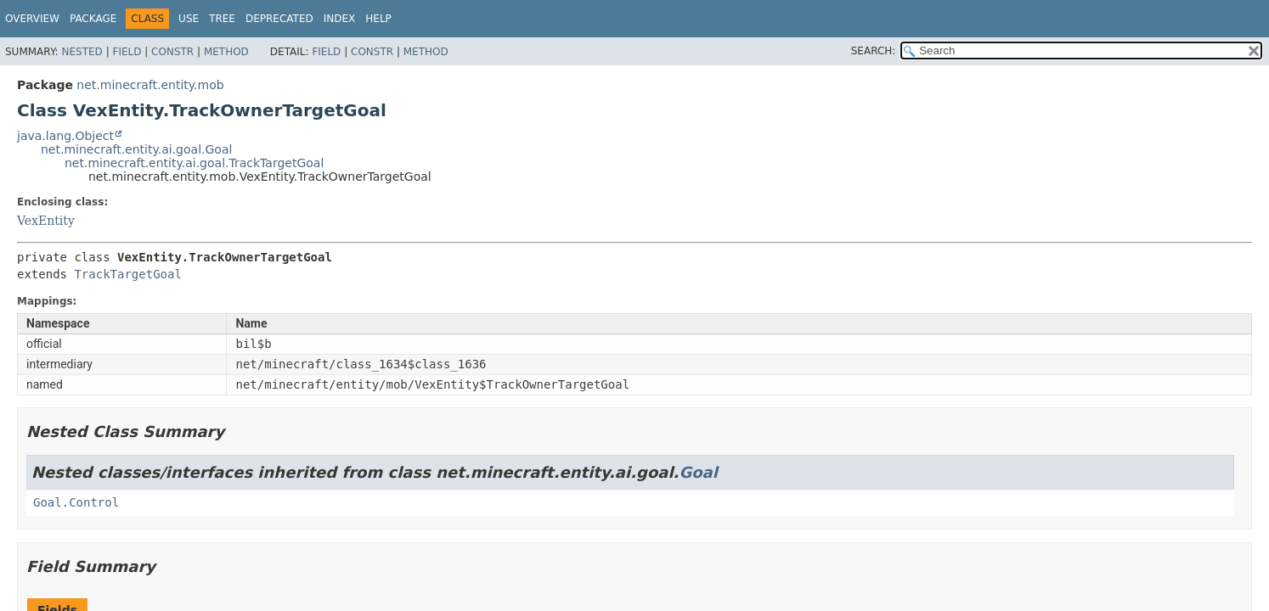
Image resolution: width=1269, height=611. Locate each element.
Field (126, 52)
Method (226, 52)
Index (340, 19)
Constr (172, 52)
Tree (222, 19)
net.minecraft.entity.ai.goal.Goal (136, 149)
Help (378, 19)
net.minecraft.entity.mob (149, 85)
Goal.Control (76, 502)
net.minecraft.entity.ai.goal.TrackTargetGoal (194, 163)
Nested (81, 52)
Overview (32, 19)
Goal (698, 472)
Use (188, 19)
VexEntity (46, 220)
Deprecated (279, 19)
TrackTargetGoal (127, 274)
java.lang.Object (65, 136)
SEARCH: (873, 51)
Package (93, 19)
